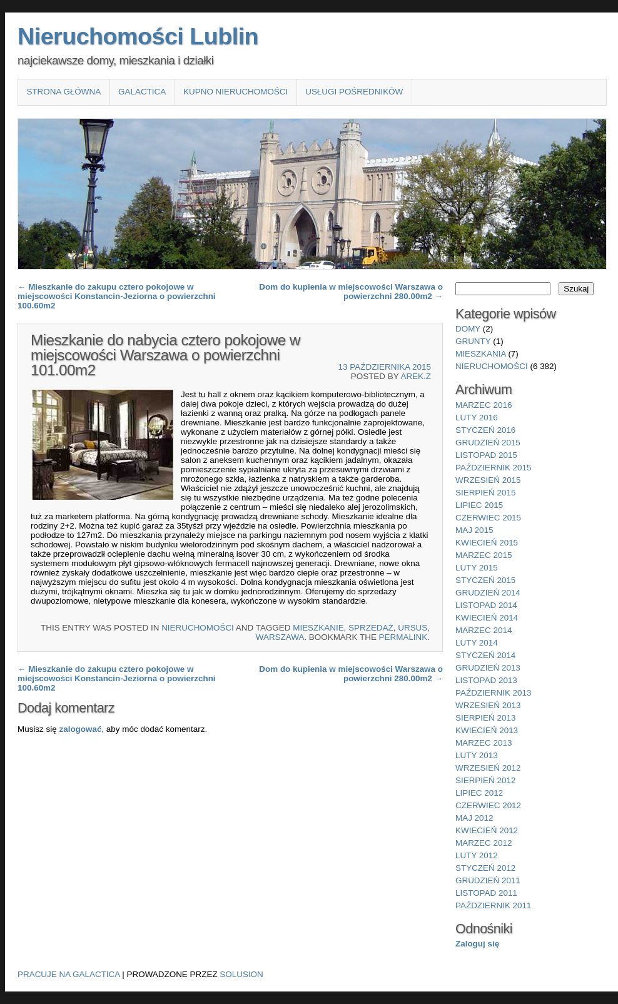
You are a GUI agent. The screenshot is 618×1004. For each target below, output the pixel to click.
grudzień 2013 (487, 667)
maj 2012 (474, 818)
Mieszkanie (318, 627)
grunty (473, 341)
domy (467, 328)
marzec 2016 (483, 405)
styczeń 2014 (485, 655)
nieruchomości (197, 627)
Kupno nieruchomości (235, 91)
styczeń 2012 (485, 868)
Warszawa (280, 637)
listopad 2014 (486, 605)
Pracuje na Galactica (69, 974)
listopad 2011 (486, 893)
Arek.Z (415, 376)
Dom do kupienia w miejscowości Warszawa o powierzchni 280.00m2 (351, 291)
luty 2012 (476, 855)
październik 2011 (493, 905)
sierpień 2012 (485, 780)
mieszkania (480, 353)
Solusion (241, 974)
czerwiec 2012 (488, 805)
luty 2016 (476, 417)
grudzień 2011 (487, 880)
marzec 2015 (483, 555)
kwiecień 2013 (486, 730)
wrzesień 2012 (488, 768)
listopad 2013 (486, 680)
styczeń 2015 (485, 580)
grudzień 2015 (487, 442)
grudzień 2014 (487, 592)
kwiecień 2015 (486, 542)
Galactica (142, 91)
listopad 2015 (486, 455)
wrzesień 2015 (488, 480)
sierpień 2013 (485, 718)
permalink (403, 637)
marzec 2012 (483, 843)
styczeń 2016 (485, 430)
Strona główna (63, 91)
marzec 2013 (483, 743)
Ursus (412, 627)
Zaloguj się (477, 943)
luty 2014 (476, 642)
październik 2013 (493, 692)
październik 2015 (493, 467)
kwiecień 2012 (486, 830)
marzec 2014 (483, 630)
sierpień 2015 (485, 492)
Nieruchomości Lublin (138, 36)
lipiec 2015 (479, 505)
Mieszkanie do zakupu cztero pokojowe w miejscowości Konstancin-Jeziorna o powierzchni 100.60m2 (117, 296)
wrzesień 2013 (488, 705)
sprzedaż (370, 627)
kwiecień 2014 (486, 617)
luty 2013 (476, 755)
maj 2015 (474, 530)
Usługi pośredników (354, 91)
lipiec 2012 (479, 793)
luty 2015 (476, 567)
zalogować (80, 729)
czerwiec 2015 (488, 517)
